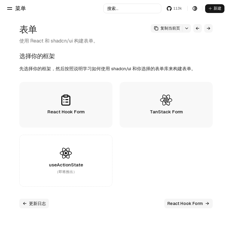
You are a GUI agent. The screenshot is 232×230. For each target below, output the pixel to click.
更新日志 (34, 203)
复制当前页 (167, 28)
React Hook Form (188, 203)
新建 (214, 8)
